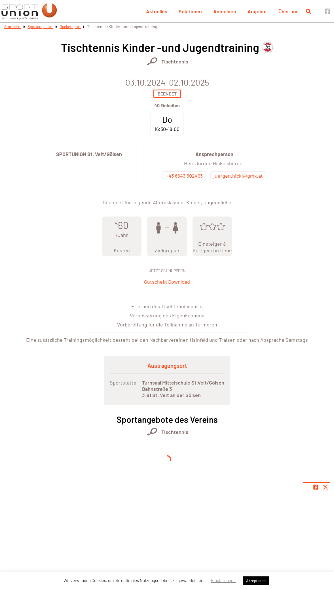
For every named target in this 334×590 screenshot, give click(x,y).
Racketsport (70, 26)
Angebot (257, 11)
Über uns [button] (288, 11)
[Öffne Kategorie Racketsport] (152, 61)
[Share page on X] (325, 487)
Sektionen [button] (190, 11)
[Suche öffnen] (308, 11)
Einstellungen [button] (223, 580)
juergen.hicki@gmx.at (238, 176)
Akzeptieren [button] (256, 580)
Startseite (12, 26)
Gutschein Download (167, 282)
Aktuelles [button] (156, 11)
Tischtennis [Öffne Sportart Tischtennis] (174, 61)
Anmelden (224, 11)
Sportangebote (40, 26)
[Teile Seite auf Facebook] (316, 487)
